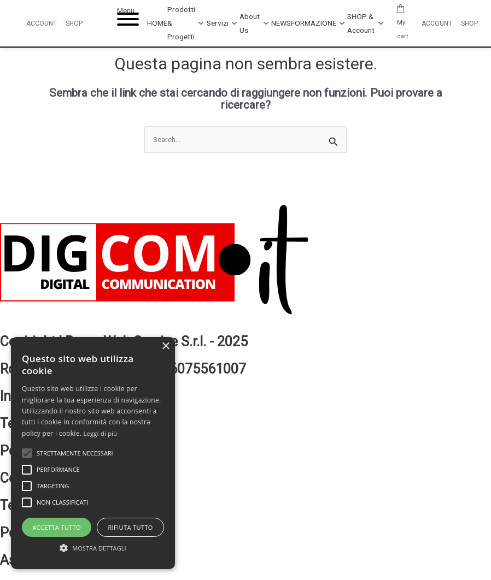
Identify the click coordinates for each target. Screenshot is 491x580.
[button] (93, 548)
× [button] (165, 346)
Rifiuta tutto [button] (130, 527)
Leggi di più (101, 433)
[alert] (93, 453)
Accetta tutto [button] (56, 527)
